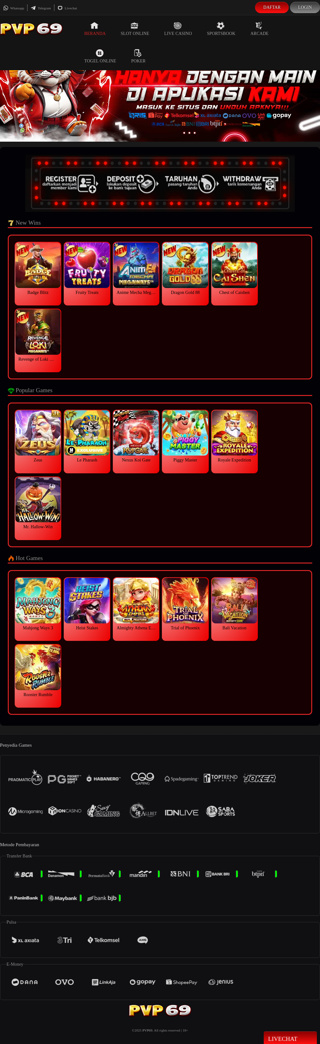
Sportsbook (221, 29)
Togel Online (100, 56)
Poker (138, 56)
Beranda (95, 29)
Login (305, 7)
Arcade (259, 29)
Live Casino (178, 29)
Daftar (272, 7)
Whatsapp (13, 8)
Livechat (67, 8)
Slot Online (135, 29)
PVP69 (147, 1030)
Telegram (41, 8)
